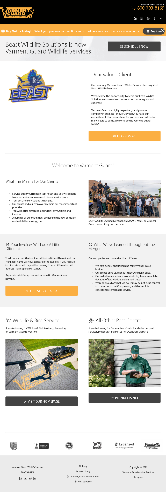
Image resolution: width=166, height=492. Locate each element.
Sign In (138, 477)
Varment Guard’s (18, 331)
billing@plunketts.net (28, 268)
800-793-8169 (27, 472)
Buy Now (153, 31)
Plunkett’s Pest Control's (124, 331)
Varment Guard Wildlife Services (138, 472)
